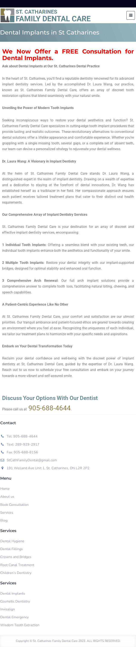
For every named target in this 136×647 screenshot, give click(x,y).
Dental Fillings (11, 549)
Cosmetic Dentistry (15, 601)
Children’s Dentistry (15, 573)
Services (6, 512)
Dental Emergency (14, 617)
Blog (3, 520)
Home (5, 488)
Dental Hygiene (12, 541)
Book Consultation (14, 504)
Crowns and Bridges (15, 557)
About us (7, 496)
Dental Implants (12, 593)
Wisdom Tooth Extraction (19, 625)
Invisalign (7, 609)
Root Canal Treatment (17, 565)
